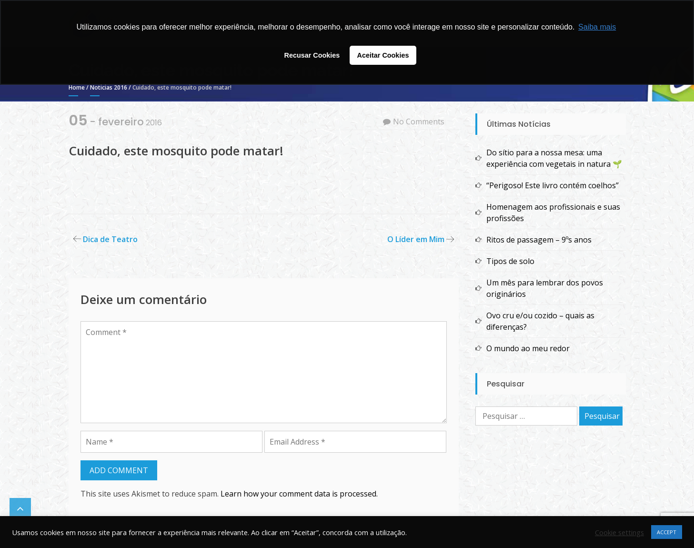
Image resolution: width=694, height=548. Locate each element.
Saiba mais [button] (597, 27)
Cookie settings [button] (619, 532)
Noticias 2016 (108, 87)
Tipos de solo (510, 261)
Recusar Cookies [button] (312, 55)
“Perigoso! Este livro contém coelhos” (552, 185)
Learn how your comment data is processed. (299, 493)
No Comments (418, 121)
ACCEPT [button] (666, 532)
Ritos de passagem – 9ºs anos (539, 239)
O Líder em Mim (415, 239)
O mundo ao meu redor (528, 348)
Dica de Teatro (110, 239)
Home (77, 87)
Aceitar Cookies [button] (383, 55)
